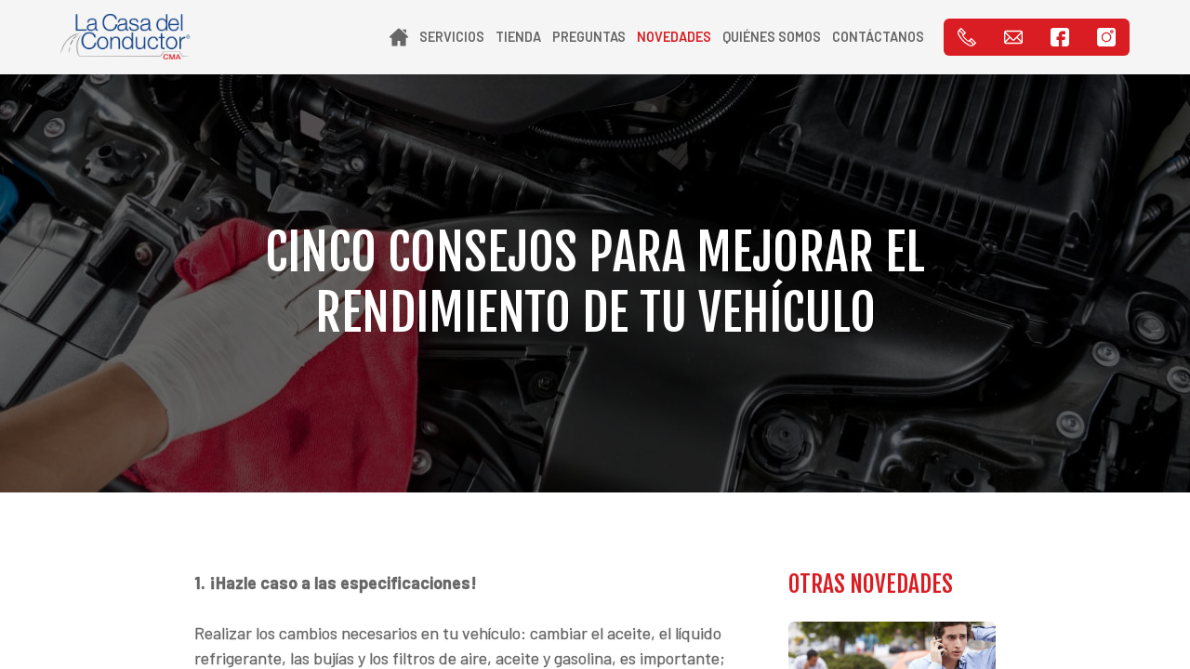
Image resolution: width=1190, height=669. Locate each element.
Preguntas (589, 37)
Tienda (518, 37)
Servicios (451, 37)
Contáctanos (878, 37)
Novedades (674, 37)
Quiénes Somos (771, 37)
